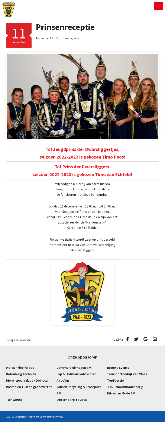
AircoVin (62, 380)
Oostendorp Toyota (71, 399)
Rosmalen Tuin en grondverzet (29, 387)
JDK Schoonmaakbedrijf (125, 387)
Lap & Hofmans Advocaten (76, 374)
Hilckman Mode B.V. (121, 393)
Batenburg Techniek (21, 374)
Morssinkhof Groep (20, 367)
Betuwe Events (118, 367)
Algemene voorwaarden (41, 416)
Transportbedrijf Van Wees (127, 374)
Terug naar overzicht (19, 340)
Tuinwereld (14, 399)
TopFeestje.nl (117, 380)
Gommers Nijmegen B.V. (74, 367)
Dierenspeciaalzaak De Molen (27, 380)
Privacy (59, 416)
